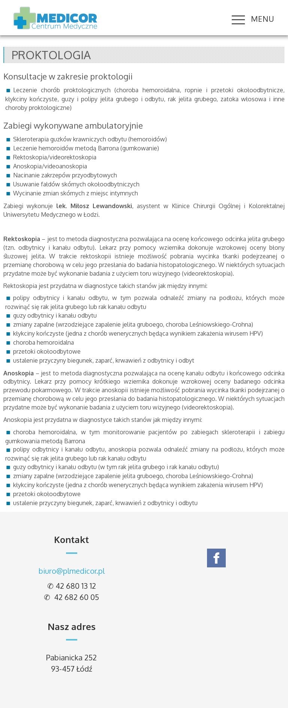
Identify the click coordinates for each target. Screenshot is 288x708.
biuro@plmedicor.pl (72, 571)
